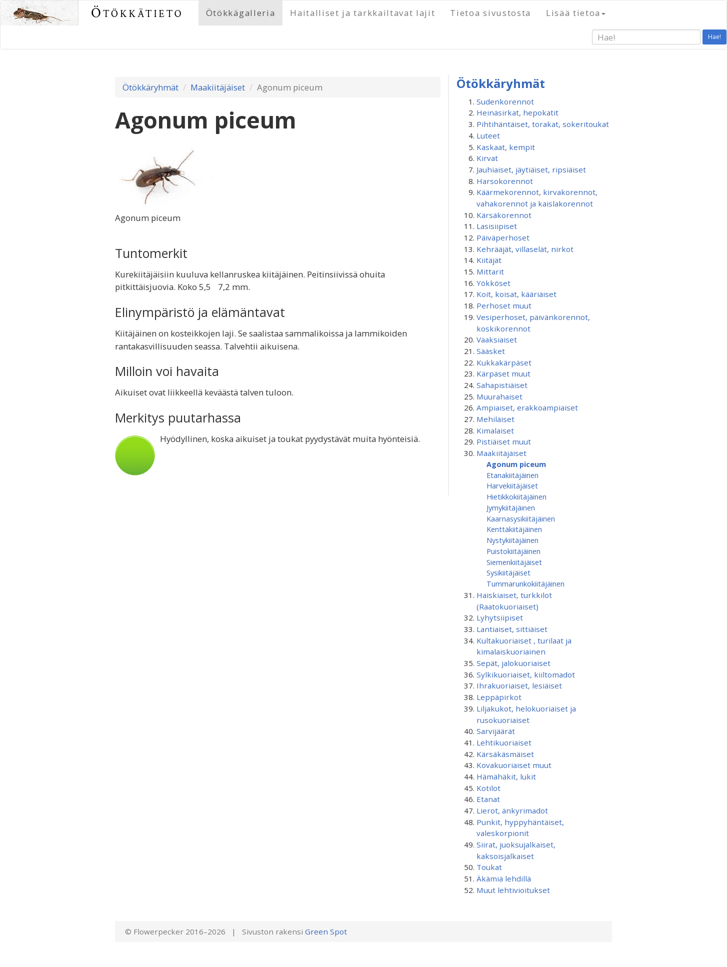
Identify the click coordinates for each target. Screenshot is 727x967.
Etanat (488, 799)
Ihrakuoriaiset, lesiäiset (519, 685)
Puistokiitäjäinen (513, 551)
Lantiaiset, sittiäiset (512, 629)
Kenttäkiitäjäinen (514, 529)
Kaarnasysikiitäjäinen (520, 519)
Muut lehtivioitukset (513, 890)
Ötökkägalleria (241, 12)
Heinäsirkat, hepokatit (517, 113)
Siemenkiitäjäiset (514, 562)
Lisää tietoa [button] (576, 12)
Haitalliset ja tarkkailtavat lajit (362, 12)
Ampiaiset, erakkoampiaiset (527, 407)
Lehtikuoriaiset (504, 743)
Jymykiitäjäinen (510, 507)
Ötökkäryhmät (150, 87)
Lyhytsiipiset (499, 617)
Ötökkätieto (137, 13)
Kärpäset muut (503, 373)
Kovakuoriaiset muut (514, 765)
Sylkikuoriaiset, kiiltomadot (525, 675)
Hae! (714, 36)
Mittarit (490, 271)
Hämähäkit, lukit (506, 777)
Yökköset (493, 283)
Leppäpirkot (499, 697)
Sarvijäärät (495, 731)
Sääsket (490, 351)
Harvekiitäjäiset (512, 485)
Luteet (488, 135)
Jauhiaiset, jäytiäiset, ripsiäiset (531, 169)
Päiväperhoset (503, 237)
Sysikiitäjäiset (508, 573)
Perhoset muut (504, 305)
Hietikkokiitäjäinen (516, 497)
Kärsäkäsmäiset (505, 754)
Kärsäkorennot (504, 215)
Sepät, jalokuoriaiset (513, 663)
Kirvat (487, 158)
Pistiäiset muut (503, 441)
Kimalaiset (495, 431)
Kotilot (488, 788)
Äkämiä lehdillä (503, 879)
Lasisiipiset (496, 226)
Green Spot (326, 931)
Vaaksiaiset (496, 339)
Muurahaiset (499, 397)
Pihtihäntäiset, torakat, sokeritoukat (542, 124)
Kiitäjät (489, 260)
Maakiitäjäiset (217, 87)
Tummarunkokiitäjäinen (525, 583)
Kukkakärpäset (504, 363)
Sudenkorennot (505, 101)
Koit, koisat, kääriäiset (516, 294)
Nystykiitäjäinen (512, 540)
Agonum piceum (516, 464)
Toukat (489, 867)
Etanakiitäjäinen (512, 475)
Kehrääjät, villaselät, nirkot (525, 249)
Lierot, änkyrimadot (512, 811)
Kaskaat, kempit (505, 147)
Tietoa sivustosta (490, 12)
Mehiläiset (495, 419)
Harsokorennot (504, 181)
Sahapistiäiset (502, 385)
